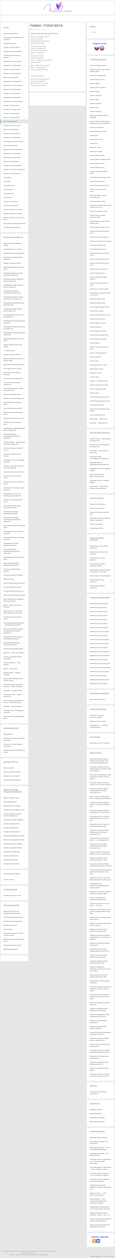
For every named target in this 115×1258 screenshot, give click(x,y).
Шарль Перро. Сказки (96, 369)
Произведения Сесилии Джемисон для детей (11, 544)
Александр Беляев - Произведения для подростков (99, 457)
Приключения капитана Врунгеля (14, 398)
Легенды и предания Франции (13, 848)
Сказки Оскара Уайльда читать (99, 185)
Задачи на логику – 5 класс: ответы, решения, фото (98, 1194)
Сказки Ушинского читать (98, 201)
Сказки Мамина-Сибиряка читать (100, 159)
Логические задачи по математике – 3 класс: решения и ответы (100, 1168)
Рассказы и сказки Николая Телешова (12, 373)
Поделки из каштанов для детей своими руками (100, 1045)
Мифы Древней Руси (10, 802)
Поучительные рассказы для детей (12, 423)
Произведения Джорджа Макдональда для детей (11, 564)
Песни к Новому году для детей (13, 917)
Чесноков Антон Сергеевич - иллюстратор (99, 1093)
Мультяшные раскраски (97, 1121)
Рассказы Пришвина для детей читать (13, 449)
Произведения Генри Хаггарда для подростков (14, 333)
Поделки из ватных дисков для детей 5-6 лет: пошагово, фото (99, 839)
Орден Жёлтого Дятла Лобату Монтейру (99, 116)
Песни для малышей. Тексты (12, 945)
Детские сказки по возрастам (99, 269)
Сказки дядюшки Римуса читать (100, 307)
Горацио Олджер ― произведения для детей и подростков (14, 443)
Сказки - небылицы (96, 95)
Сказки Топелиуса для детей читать (99, 284)
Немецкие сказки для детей (98, 615)
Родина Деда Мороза (96, 528)
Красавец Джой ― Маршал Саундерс (12, 673)
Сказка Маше (94, 135)
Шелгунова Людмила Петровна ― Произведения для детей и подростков (14, 631)
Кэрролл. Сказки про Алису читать (98, 190)
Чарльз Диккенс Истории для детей (13, 403)
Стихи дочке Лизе (9, 185)
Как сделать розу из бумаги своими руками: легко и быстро (99, 950)
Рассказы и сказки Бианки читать (14, 418)
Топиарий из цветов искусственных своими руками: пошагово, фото (99, 885)
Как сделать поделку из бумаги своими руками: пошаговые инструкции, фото (99, 832)
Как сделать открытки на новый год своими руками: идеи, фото (99, 1075)
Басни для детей (9, 768)
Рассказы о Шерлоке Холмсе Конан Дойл (13, 657)
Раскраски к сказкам (96, 1109)
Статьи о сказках (9, 879)
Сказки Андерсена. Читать (98, 323)
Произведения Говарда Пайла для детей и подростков (14, 429)
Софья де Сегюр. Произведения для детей (14, 711)
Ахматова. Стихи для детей (12, 157)
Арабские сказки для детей (98, 607)
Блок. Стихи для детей (11, 145)
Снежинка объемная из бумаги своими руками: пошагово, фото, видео (100, 996)
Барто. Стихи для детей (11, 77)
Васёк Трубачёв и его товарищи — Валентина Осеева (14, 600)
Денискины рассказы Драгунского (14, 364)
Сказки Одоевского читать (98, 249)
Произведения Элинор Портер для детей (14, 526)
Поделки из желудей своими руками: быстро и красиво (98, 1009)
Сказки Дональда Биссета (98, 245)
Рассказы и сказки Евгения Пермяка (12, 570)
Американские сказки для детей (100, 655)
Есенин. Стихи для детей (11, 105)
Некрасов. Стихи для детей (12, 125)
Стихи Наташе (8, 189)
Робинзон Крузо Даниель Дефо (13, 649)
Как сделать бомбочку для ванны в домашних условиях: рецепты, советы (100, 988)
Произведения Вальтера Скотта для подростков (14, 316)
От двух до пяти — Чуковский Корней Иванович (99, 726)
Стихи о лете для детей (11, 201)
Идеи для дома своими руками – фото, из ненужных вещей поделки (100, 797)
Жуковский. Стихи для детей (12, 51)
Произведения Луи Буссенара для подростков (14, 322)
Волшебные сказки (96, 373)
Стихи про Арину (9, 193)
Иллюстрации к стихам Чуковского (97, 581)
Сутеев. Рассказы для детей (12, 587)
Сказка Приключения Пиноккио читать (99, 232)
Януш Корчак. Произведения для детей (14, 717)
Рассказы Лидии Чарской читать (14, 591)
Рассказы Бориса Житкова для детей (13, 413)
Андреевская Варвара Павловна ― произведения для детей (14, 624)
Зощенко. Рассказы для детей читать (13, 500)
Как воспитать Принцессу (98, 504)
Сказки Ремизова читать (97, 273)
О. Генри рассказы (9, 350)
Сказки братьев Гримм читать (99, 335)
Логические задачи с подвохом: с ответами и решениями (100, 1180)
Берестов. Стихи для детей (12, 89)
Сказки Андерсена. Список (98, 331)
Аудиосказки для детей (11, 33)
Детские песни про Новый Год (13, 921)
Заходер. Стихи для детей (12, 93)
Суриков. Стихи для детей (12, 133)
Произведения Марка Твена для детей (14, 268)
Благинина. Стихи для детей (12, 81)
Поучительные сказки (96, 311)
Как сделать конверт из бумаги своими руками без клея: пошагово (100, 865)
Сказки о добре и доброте (98, 87)
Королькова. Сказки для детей (99, 289)
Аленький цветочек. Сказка (98, 365)
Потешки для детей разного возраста (12, 56)
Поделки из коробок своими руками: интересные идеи (98, 930)
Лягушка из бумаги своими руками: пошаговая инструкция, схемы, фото (100, 872)
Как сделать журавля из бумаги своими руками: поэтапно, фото (99, 811)
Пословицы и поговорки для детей (14, 223)
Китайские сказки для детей (98, 623)
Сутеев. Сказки (94, 377)
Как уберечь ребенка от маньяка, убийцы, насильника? (100, 519)
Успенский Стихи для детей (12, 97)
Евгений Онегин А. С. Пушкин (13, 249)
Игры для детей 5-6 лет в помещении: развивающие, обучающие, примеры (98, 1201)
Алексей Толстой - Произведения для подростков (100, 439)
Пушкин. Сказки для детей (98, 65)
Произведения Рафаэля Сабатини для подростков (14, 327)
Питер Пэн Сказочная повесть (99, 237)
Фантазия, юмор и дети (97, 508)
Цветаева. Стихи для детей (12, 153)
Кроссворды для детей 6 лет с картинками (99, 1142)
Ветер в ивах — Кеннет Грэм (98, 419)
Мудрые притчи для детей (12, 776)
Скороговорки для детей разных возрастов (14, 38)
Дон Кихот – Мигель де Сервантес (14, 653)
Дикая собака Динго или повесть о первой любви (14, 359)
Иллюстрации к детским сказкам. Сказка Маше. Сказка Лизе (100, 571)
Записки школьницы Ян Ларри (13, 575)
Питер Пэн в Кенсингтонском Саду (100, 241)
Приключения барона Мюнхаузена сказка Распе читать (100, 206)
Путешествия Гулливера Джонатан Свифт (97, 216)
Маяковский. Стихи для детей (13, 149)
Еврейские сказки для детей (98, 683)
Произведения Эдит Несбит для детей (14, 339)
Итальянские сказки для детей (99, 639)
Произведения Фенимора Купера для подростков (14, 304)
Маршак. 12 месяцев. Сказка (99, 381)
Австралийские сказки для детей (100, 667)
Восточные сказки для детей (98, 611)
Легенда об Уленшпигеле (11, 864)
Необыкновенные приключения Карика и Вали (100, 222)
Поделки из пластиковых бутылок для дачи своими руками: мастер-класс (100, 911)
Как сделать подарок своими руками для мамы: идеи (99, 962)
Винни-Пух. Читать (95, 147)
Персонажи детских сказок (98, 131)
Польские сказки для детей (98, 675)
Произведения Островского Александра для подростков (12, 495)
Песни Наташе (8, 929)
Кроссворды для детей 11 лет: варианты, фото (99, 1154)
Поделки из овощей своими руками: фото (98, 1021)
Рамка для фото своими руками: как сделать (100, 982)
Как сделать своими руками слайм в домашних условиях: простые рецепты (100, 776)
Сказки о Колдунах (95, 111)
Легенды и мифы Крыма (11, 828)
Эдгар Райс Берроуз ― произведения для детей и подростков (12, 436)
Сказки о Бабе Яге (95, 357)
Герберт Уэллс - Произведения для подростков (99, 445)
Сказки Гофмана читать (97, 167)
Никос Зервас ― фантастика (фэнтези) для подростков (99, 487)
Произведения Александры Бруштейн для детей (12, 506)
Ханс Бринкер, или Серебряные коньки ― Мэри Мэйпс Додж (13, 701)
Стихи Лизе (7, 181)
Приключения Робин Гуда (12, 852)
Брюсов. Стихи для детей (11, 117)
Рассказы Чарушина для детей (13, 378)
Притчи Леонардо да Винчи (12, 780)
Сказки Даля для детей (97, 155)
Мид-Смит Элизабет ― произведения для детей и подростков (12, 551)
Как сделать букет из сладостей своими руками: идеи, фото (100, 825)
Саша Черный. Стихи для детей (13, 141)
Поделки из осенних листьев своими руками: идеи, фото (99, 976)
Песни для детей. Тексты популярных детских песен (12, 912)
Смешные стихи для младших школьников (13, 745)
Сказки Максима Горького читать (100, 315)
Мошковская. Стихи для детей (13, 85)
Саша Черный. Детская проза (13, 408)
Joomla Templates (95, 1256)
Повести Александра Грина (12, 394)
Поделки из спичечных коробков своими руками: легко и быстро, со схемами (100, 937)
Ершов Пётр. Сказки (96, 151)
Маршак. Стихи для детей (12, 69)
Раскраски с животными (97, 1117)
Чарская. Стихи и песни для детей (14, 169)
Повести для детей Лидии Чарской (14, 595)
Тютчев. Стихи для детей (11, 113)
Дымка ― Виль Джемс (10, 668)
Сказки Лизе (93, 143)
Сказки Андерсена (95, 327)
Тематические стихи (10, 43)
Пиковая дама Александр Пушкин (14, 253)
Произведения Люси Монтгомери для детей (14, 538)
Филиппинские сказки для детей (100, 663)
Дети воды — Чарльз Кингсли (99, 423)
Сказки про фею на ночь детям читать (99, 264)
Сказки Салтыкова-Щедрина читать (99, 172)
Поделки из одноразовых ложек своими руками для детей (100, 1015)
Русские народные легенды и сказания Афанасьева (13, 815)
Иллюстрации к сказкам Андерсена (97, 586)
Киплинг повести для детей (12, 354)
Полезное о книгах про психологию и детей (97, 716)
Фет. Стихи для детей (10, 121)
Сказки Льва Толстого (96, 139)
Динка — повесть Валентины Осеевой (12, 606)
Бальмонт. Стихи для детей (12, 109)
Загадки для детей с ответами (13, 213)
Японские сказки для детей (98, 619)
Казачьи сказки (94, 393)
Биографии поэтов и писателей (99, 743)
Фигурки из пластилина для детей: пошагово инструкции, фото (100, 892)
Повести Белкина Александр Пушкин (12, 244)
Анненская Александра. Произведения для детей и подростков (12, 519)
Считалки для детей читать (12, 227)
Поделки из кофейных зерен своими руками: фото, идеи (98, 859)
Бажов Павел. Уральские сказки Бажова (100, 410)
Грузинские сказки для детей (99, 635)
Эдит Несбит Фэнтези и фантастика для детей (97, 475)
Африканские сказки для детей (99, 679)
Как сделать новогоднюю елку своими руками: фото (99, 1063)
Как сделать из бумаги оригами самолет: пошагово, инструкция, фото (100, 804)
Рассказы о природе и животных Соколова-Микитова (14, 467)
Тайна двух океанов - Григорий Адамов (99, 481)
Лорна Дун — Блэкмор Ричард (13, 690)
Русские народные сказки (98, 389)
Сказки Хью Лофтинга (96, 127)
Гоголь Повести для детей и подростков (12, 383)
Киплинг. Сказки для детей (98, 353)
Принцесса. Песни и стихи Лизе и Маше (14, 218)
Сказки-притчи (94, 107)
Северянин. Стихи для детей (12, 165)
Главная (6, 27)
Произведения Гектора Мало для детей (14, 558)
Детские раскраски (95, 1113)
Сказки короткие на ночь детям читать (99, 254)
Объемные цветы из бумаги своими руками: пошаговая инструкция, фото (98, 846)
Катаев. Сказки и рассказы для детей (99, 348)
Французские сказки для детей (99, 631)
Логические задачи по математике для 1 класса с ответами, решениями (100, 1161)
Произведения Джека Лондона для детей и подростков (13, 274)
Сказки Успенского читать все (99, 385)
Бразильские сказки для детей (99, 671)
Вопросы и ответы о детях (98, 721)
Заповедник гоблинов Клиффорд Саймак (100, 469)
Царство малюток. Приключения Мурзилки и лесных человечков (100, 122)
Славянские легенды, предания (13, 820)
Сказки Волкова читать (97, 163)
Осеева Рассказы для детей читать (12, 618)
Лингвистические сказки (97, 299)
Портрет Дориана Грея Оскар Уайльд (13, 345)
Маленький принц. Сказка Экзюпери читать (98, 196)
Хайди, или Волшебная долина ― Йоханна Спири (14, 679)
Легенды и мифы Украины (12, 824)
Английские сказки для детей (99, 603)
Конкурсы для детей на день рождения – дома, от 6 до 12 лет (100, 1214)
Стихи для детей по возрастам (13, 209)
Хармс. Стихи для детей (11, 161)
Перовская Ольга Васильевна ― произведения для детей (14, 638)
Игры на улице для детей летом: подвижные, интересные (100, 1226)
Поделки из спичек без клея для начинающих (100, 944)
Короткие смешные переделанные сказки (14, 751)
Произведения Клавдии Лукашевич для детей (11, 512)
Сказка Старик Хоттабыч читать (100, 227)
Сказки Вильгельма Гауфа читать (100, 177)
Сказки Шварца (94, 343)
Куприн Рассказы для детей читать (12, 477)
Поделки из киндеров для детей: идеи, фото (100, 1003)
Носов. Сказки (94, 361)
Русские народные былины (98, 339)
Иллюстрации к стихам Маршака (100, 576)
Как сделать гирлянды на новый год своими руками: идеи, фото (100, 1051)
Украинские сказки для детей (99, 627)
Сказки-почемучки (95, 103)
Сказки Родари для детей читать (100, 401)
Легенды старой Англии (11, 856)
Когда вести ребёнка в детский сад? (99, 513)
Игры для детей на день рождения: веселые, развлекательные (100, 1220)
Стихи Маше (7, 177)
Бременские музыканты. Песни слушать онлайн (13, 934)
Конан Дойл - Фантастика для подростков (99, 451)
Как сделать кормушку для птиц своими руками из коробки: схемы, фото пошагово (100, 769)
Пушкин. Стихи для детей (11, 47)
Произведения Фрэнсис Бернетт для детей (14, 532)
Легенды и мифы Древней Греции (14, 836)
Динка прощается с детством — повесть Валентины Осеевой (13, 612)
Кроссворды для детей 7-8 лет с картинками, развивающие (100, 1148)
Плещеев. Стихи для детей (12, 137)
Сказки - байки (94, 99)
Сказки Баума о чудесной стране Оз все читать (100, 294)
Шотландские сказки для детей (99, 651)
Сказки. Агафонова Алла (97, 415)
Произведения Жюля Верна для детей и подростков (14, 280)
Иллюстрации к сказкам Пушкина (97, 559)
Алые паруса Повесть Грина (12, 368)
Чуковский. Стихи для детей (12, 65)
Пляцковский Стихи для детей (13, 101)
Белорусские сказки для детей (99, 643)
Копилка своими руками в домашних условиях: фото (98, 898)
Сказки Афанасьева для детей (99, 397)
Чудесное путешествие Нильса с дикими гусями (100, 70)
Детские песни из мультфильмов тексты (14, 940)
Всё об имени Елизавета (97, 699)
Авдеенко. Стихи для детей (12, 173)
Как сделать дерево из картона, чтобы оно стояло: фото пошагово (100, 783)
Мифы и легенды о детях (11, 798)
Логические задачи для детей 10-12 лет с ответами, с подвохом (100, 1174)
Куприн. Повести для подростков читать (14, 483)
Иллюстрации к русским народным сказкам (97, 565)
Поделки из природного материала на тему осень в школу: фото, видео (100, 969)
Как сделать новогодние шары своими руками (99, 1057)
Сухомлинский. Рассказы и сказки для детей (14, 489)
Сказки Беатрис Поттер (97, 79)
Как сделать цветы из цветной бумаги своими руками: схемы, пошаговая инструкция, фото (99, 761)
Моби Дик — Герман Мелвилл (13, 706)
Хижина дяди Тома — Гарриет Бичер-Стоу (13, 695)
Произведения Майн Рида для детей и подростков (13, 310)
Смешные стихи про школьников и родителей (14, 739)
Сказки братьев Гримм (97, 405)
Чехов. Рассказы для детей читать (14, 472)
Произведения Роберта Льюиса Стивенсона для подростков (13, 298)
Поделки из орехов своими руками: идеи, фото (98, 1027)
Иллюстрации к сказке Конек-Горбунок (99, 553)
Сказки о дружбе (95, 83)
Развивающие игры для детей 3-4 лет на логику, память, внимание (100, 1208)
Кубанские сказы (9, 579)
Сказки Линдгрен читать (97, 181)
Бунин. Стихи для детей (11, 129)
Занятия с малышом (96, 524)
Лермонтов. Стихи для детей (12, 61)
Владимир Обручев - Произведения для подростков (99, 463)
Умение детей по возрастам (98, 1137)
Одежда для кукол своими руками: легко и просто (100, 918)
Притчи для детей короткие (12, 772)
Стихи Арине (8, 197)
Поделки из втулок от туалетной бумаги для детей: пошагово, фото (100, 878)
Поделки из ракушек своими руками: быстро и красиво (98, 956)
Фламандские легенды (11, 860)
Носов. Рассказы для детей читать (14, 583)
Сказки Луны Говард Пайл (98, 75)
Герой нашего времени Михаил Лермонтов (13, 258)
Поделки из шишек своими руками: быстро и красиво (100, 924)
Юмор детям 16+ (9, 734)
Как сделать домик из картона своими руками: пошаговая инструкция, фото (99, 790)
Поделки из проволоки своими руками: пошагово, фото (99, 1039)
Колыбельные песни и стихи (12, 895)
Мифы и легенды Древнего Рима (14, 840)
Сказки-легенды (95, 91)
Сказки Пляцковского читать (98, 211)
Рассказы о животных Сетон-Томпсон (13, 455)
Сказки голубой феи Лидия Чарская (98, 278)
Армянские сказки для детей (99, 647)
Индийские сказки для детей (98, 659)
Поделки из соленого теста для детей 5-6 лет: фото (99, 904)
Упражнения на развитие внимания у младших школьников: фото (100, 1187)
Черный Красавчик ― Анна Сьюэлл (12, 663)
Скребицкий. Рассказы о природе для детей (14, 461)
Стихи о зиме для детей (11, 205)
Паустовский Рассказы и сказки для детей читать (13, 389)
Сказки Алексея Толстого (97, 319)
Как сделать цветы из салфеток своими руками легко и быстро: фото (99, 818)
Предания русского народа (12, 806)
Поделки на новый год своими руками (99, 1069)
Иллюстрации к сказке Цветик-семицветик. (99, 547)
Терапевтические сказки (97, 303)
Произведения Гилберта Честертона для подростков (12, 292)
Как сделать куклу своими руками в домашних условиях (100, 1033)
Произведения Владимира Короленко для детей (12, 643)
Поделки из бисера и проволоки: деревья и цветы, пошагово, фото (100, 853)
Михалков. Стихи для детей (12, 73)
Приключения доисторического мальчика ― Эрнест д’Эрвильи (13, 685)
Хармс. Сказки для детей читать (100, 259)
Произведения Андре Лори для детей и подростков (13, 286)
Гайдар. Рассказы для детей (12, 263)
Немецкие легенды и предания (13, 844)
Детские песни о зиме (10, 925)
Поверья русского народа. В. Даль (14, 810)
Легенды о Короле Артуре (12, 832)
